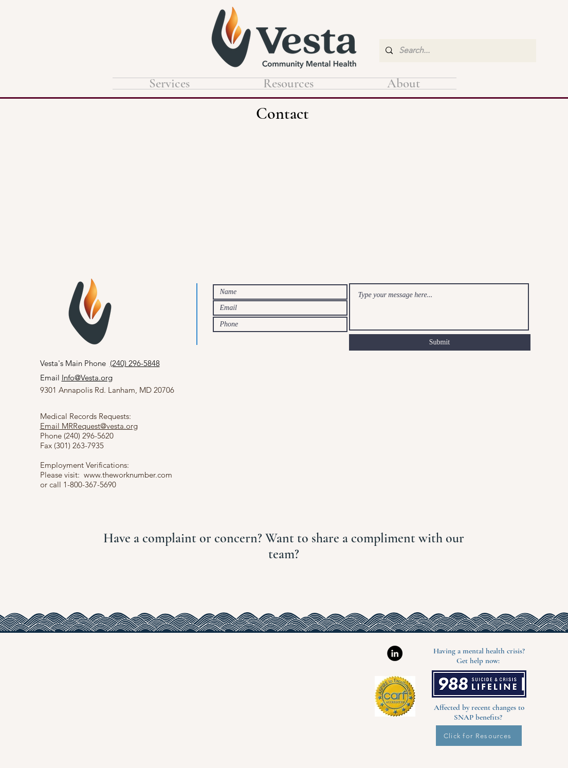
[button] (289, 83)
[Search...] (457, 50)
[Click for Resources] (479, 735)
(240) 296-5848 (135, 363)
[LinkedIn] (394, 653)
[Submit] (439, 342)
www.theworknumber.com (128, 475)
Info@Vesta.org (87, 377)
